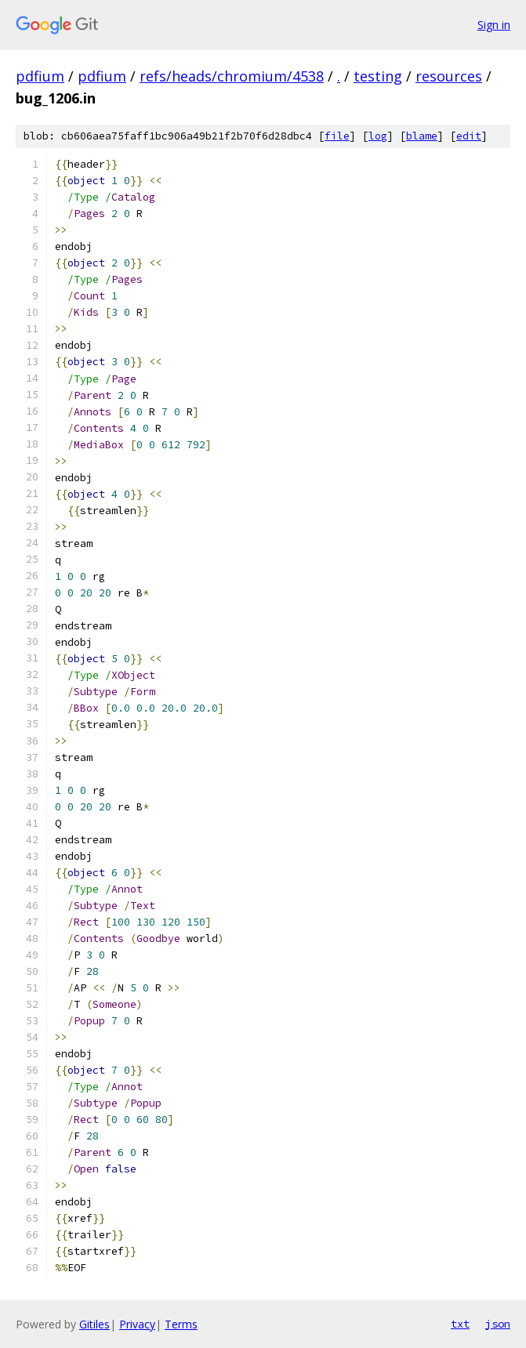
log (377, 136)
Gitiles (94, 1324)
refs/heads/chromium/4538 (232, 76)
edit (468, 136)
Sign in (493, 24)
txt (460, 1324)
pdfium (40, 76)
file (337, 136)
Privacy (137, 1324)
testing (378, 76)
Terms (181, 1324)
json (497, 1324)
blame (421, 136)
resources (448, 76)
